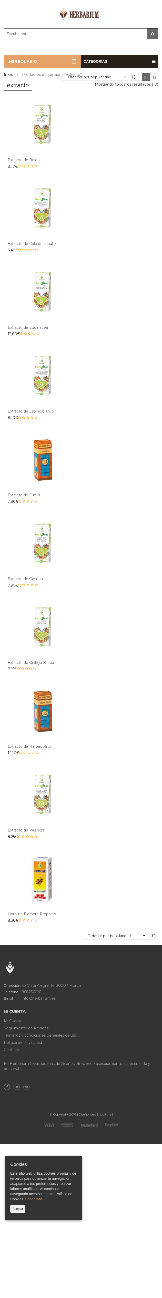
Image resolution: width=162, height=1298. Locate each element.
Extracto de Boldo (24, 160)
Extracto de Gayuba (25, 579)
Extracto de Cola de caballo (32, 243)
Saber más (34, 1199)
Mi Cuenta (13, 1021)
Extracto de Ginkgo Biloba (31, 662)
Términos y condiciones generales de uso (40, 1035)
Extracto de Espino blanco (31, 411)
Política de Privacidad (23, 1042)
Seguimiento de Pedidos (26, 1028)
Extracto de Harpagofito (29, 746)
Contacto (12, 1049)
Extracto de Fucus (24, 495)
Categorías (120, 61)
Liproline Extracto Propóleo (32, 914)
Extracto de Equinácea (28, 327)
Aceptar (18, 1209)
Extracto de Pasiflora (26, 830)
